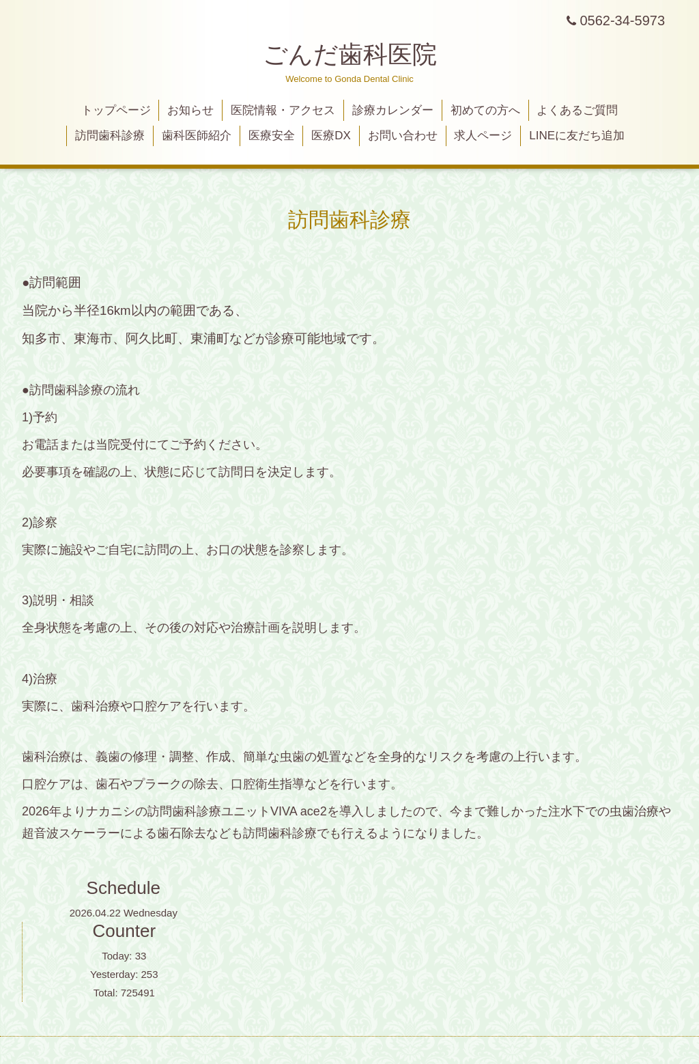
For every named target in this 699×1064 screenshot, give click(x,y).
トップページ (116, 110)
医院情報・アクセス (283, 110)
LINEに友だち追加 (577, 135)
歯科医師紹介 (196, 135)
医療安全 (271, 135)
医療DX (331, 135)
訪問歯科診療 (110, 135)
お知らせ (190, 110)
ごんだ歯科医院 (350, 54)
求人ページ (483, 135)
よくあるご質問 (577, 110)
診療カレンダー (392, 110)
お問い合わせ (403, 135)
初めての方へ (485, 110)
